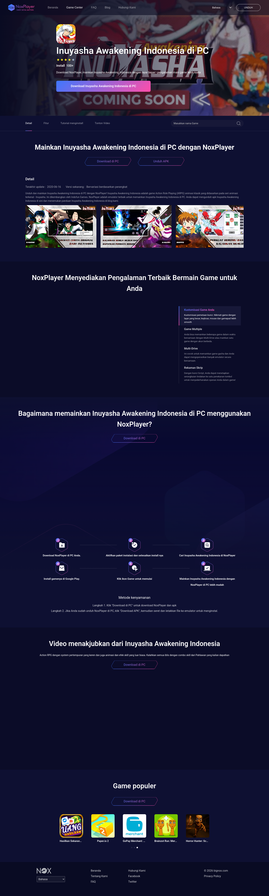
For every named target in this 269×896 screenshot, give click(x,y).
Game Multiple (193, 329)
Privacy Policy (212, 876)
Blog (107, 7)
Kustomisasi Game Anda (199, 309)
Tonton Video (102, 123)
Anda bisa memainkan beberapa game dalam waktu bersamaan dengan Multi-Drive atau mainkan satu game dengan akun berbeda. (209, 338)
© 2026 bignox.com (216, 870)
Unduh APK (161, 161)
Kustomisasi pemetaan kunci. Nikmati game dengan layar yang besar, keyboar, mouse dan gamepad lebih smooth (210, 318)
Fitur (46, 123)
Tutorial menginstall (71, 123)
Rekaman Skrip (193, 367)
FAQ (94, 7)
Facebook (134, 876)
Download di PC (108, 161)
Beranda (53, 7)
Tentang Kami (99, 876)
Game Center (74, 7)
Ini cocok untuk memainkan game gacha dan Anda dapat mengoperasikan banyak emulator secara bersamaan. (209, 357)
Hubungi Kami (127, 7)
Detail (28, 123)
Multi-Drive (191, 348)
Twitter (132, 881)
